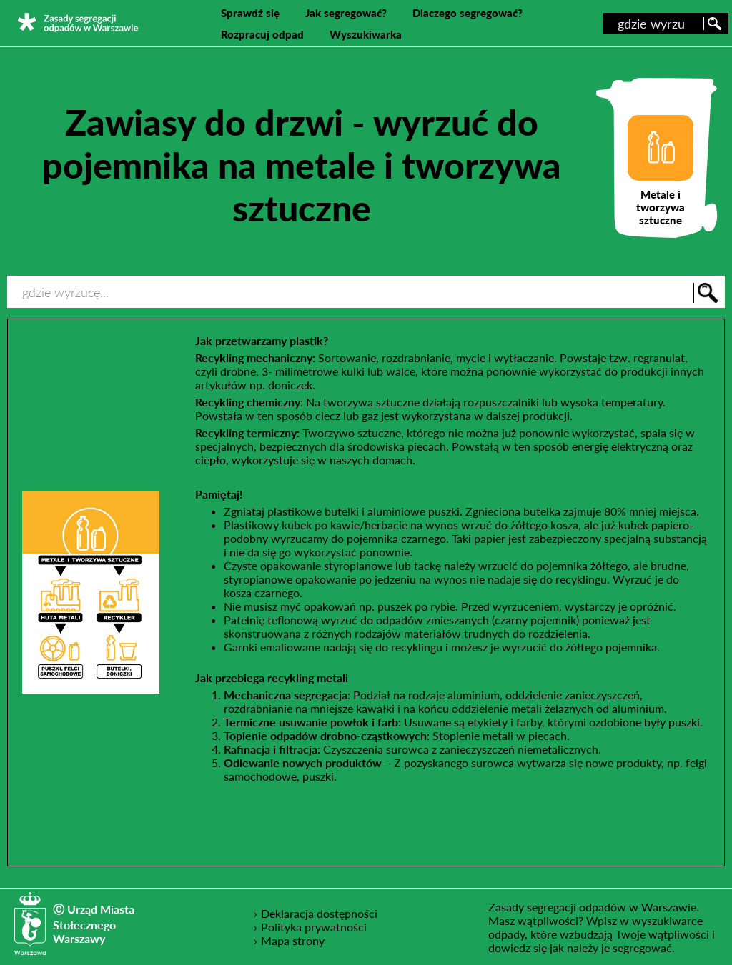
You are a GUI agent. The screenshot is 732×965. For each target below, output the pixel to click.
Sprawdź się (250, 12)
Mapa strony (293, 940)
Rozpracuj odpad (262, 34)
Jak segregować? (346, 12)
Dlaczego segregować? (467, 12)
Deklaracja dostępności (319, 913)
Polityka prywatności (314, 926)
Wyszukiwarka (366, 34)
